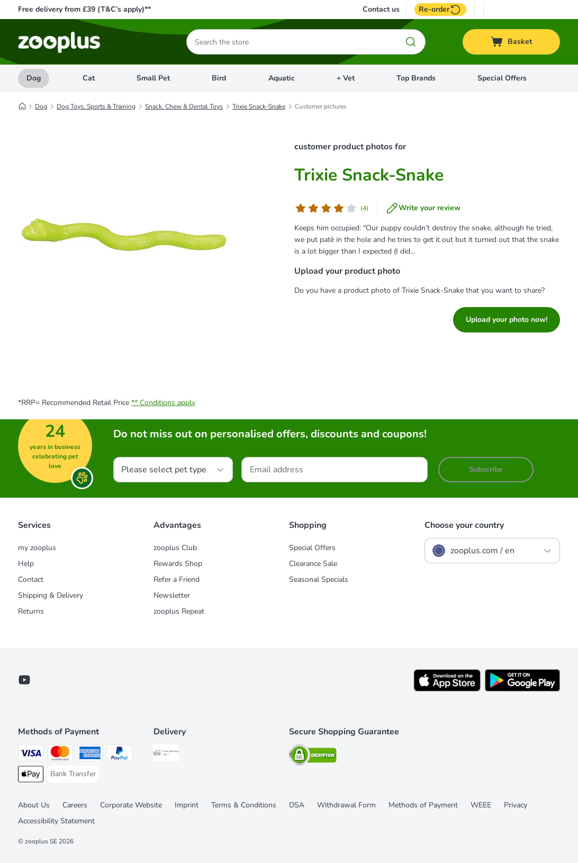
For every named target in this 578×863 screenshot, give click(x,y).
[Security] (313, 756)
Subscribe (486, 469)
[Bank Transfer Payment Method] (73, 774)
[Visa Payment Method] (30, 754)
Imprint (186, 805)
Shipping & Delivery (50, 595)
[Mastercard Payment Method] (60, 754)
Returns (31, 611)
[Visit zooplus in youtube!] (24, 679)
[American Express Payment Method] (90, 754)
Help (26, 564)
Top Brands (416, 78)
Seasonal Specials (318, 579)
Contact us (381, 9)
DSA (296, 805)
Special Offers (502, 78)
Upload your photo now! (506, 319)
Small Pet (153, 78)
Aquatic (281, 78)
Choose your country (464, 525)
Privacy (515, 805)
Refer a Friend (176, 579)
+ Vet (346, 78)
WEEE (481, 805)
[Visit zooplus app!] (447, 689)
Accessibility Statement (56, 821)
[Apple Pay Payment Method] (30, 776)
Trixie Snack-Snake (258, 106)
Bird (219, 78)
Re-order (440, 9)
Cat (89, 78)
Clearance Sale (313, 564)
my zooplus (37, 548)
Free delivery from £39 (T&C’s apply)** (84, 9)
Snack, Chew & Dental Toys (184, 106)
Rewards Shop (177, 564)
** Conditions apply (163, 403)
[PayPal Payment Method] (119, 754)
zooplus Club (175, 548)
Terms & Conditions (243, 805)
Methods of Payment (423, 805)
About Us (34, 805)
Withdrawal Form (346, 805)
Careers (74, 805)
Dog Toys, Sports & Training (96, 106)
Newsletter (171, 595)
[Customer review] (331, 208)
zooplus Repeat (178, 611)
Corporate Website (131, 805)
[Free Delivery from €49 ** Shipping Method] (166, 754)
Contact (30, 579)
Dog (33, 78)
